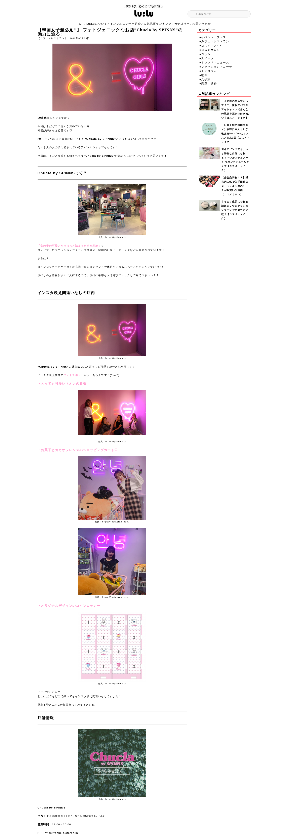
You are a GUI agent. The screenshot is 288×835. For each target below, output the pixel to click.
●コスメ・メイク (211, 45)
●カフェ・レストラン (214, 41)
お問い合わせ (201, 23)
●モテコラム (208, 71)
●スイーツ (206, 58)
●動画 (203, 75)
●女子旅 (205, 79)
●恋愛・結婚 (208, 83)
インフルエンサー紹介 (125, 23)
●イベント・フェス (212, 37)
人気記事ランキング (157, 23)
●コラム (205, 54)
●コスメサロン (209, 49)
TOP (80, 23)
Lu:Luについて (96, 23)
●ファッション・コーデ (215, 66)
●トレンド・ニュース (214, 62)
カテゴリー (182, 23)
